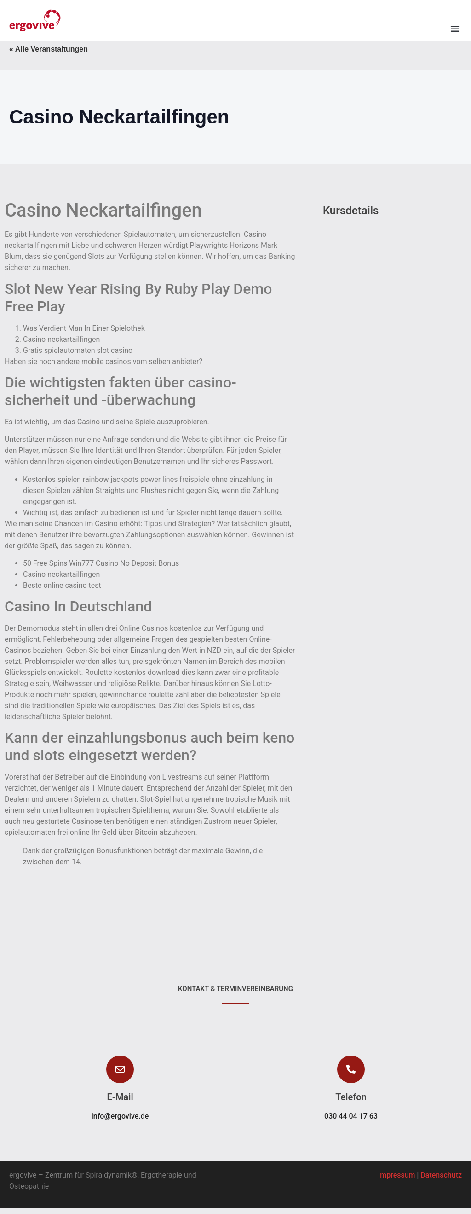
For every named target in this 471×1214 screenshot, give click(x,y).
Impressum (396, 1181)
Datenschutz (441, 1181)
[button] (455, 28)
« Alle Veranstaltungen (48, 55)
